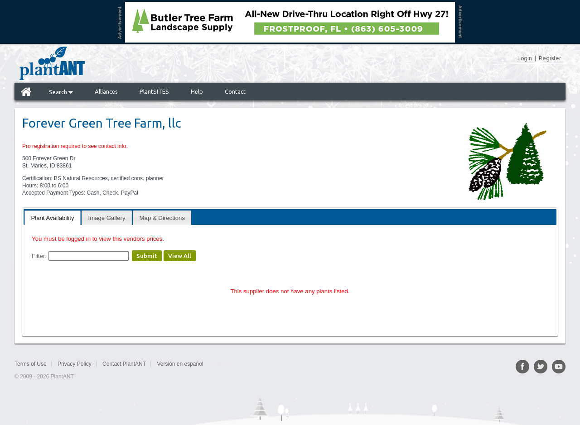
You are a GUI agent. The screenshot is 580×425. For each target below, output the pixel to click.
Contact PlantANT (124, 364)
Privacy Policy (75, 364)
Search (61, 92)
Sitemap (224, 364)
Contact (235, 91)
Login (524, 58)
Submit (146, 256)
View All (179, 256)
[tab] (52, 217)
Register (550, 58)
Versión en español (180, 364)
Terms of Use (30, 364)
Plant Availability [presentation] (52, 218)
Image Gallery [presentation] (107, 218)
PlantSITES (154, 91)
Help (197, 91)
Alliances (106, 91)
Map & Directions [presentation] (162, 218)
